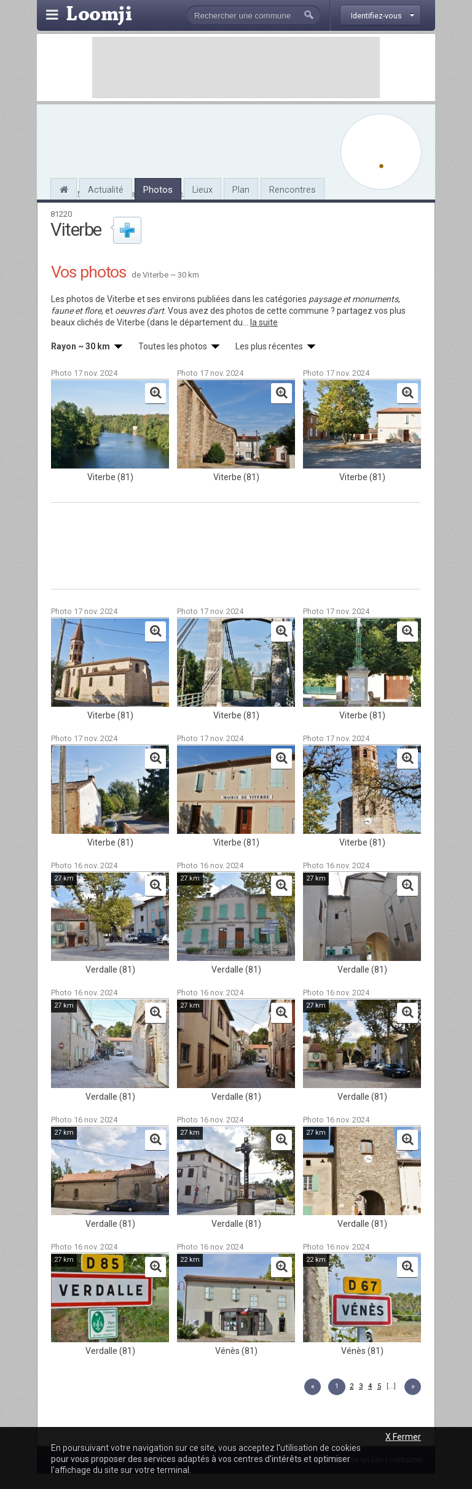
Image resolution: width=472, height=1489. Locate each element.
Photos (158, 189)
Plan (241, 189)
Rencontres (292, 189)
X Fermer (403, 1437)
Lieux (202, 189)
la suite (264, 322)
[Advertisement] (236, 67)
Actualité (106, 189)
